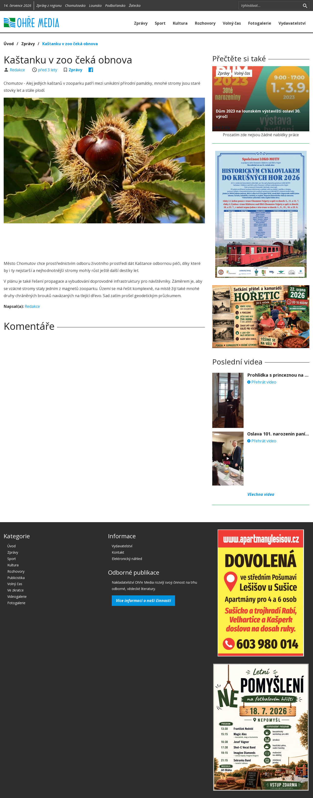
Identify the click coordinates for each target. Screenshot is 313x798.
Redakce (18, 70)
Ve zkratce (15, 590)
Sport (160, 23)
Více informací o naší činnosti (143, 600)
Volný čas (232, 23)
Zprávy (140, 23)
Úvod (9, 43)
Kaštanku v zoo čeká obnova (70, 43)
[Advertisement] (104, 240)
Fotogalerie (259, 23)
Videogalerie (17, 596)
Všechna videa (260, 494)
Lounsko (95, 5)
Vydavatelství (292, 23)
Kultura (180, 23)
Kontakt (118, 552)
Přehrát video (261, 382)
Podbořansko (115, 5)
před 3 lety (47, 70)
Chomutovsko (75, 5)
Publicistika (16, 577)
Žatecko (135, 5)
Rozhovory (205, 23)
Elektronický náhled (127, 558)
